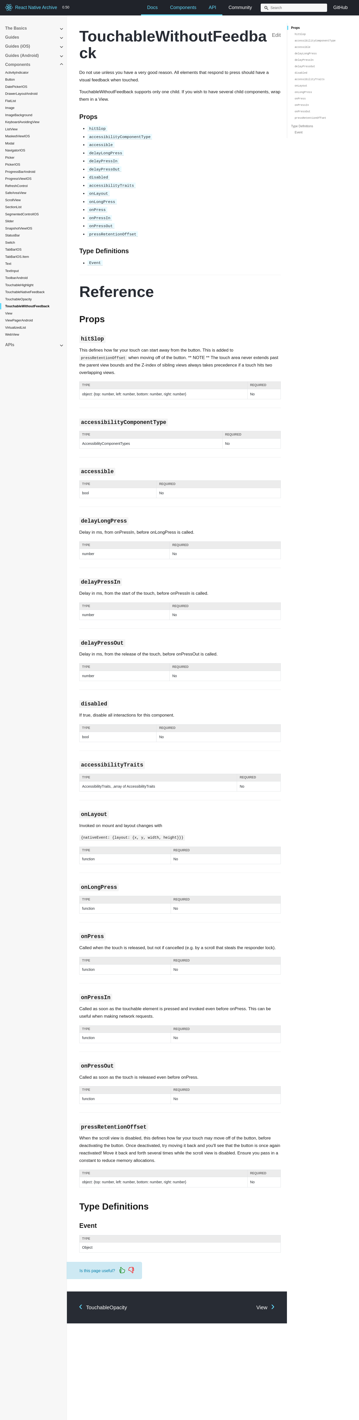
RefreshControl (16, 186)
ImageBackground (18, 115)
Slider (9, 221)
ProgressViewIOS (18, 179)
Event (299, 132)
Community (240, 7)
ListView (11, 129)
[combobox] (294, 8)
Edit (276, 35)
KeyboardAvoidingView (22, 122)
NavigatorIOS (15, 150)
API (212, 7)
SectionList (13, 207)
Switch (10, 242)
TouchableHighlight (19, 285)
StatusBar (12, 235)
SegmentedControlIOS (22, 214)
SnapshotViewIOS (18, 228)
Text (8, 264)
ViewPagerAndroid (19, 320)
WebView (12, 334)
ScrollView (13, 200)
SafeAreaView (15, 193)
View (8, 313)
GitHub (340, 7)
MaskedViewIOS (17, 136)
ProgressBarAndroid (20, 172)
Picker (9, 157)
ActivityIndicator (17, 72)
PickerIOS (12, 164)
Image (9, 108)
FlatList (10, 101)
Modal (9, 143)
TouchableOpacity (18, 299)
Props (295, 28)
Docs (152, 7)
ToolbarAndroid (16, 278)
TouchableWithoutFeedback (27, 306)
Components (183, 7)
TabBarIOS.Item (17, 257)
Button (10, 79)
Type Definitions (302, 126)
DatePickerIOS (16, 87)
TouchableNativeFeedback (25, 292)
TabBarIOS (13, 249)
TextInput (12, 271)
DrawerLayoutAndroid (21, 94)
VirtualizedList (15, 327)
